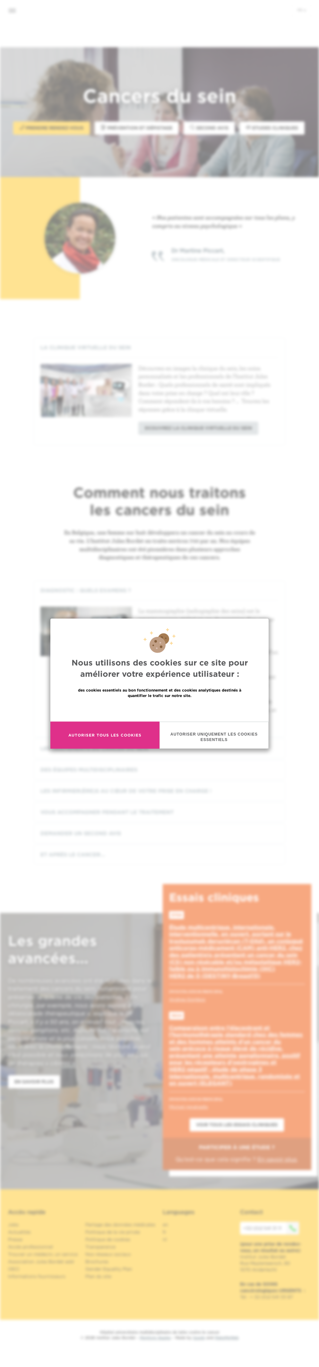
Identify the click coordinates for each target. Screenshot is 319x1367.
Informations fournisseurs (36, 1276)
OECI (13, 1269)
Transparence (100, 1246)
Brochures (96, 1261)
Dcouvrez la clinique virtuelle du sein (198, 428)
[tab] (159, 347)
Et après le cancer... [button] (159, 855)
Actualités (19, 1232)
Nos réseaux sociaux (108, 1254)
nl (165, 1239)
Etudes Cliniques (272, 127)
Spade (199, 1337)
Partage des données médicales (120, 1224)
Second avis (209, 127)
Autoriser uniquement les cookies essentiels (214, 737)
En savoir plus (159, 709)
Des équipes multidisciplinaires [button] (159, 770)
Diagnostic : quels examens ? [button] (159, 590)
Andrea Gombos (187, 999)
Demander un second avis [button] (159, 833)
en (165, 1224)
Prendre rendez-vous (51, 127)
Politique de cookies (107, 1239)
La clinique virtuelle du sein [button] (159, 347)
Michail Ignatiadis (188, 1106)
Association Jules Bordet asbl (41, 1261)
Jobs (13, 1224)
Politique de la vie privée (112, 1232)
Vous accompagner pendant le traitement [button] (159, 812)
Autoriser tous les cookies (105, 735)
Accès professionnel (30, 1246)
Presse (15, 1239)
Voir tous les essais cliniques (237, 1124)
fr (301, 10)
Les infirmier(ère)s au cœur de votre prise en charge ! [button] (159, 791)
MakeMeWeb (227, 1337)
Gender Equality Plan (108, 1269)
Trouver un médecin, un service (43, 1254)
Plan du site (98, 1276)
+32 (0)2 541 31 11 (271, 1228)
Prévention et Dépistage (136, 127)
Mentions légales (155, 1337)
